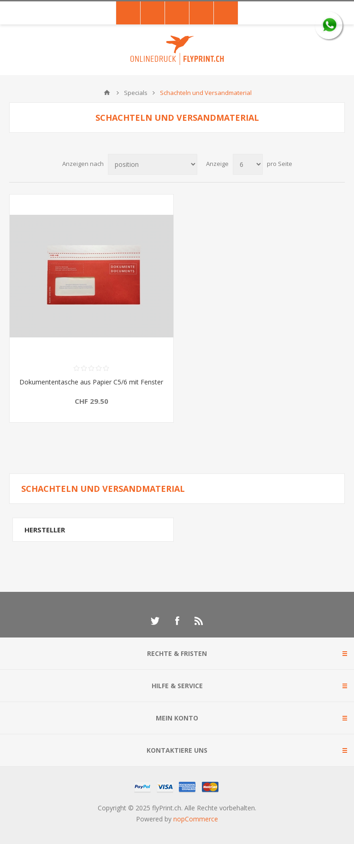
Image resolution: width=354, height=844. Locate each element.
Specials (136, 93)
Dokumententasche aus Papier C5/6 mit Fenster (91, 382)
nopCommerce (195, 818)
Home (107, 92)
